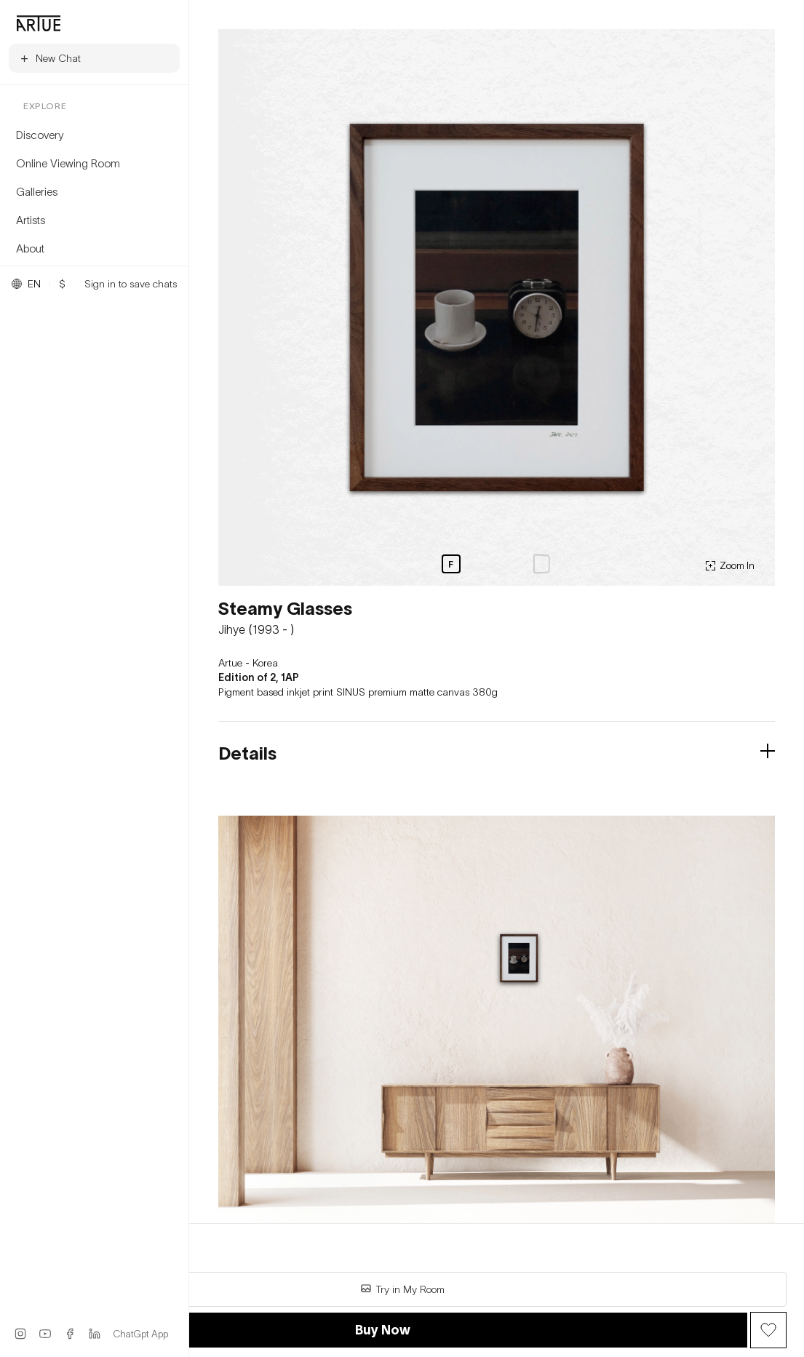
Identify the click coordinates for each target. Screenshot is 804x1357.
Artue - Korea (248, 663)
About (30, 248)
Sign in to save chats (130, 284)
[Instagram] (20, 1333)
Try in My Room (402, 1289)
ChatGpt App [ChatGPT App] (141, 1333)
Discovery (40, 134)
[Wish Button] (768, 1330)
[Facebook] (69, 1333)
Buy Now (382, 1330)
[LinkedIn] (94, 1333)
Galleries (36, 191)
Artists (30, 219)
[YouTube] (45, 1333)
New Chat (50, 58)
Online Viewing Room (68, 163)
